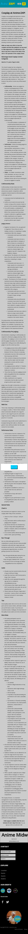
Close (14, 467)
